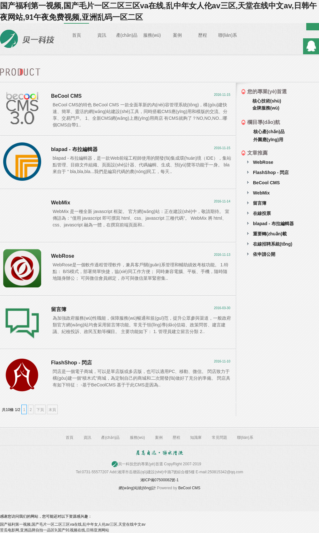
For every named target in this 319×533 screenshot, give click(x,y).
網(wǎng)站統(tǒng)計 (137, 488)
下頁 (40, 409)
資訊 (101, 35)
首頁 (76, 35)
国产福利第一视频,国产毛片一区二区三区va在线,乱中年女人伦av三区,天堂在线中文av (72, 524)
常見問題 (219, 437)
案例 (177, 35)
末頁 (52, 409)
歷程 (202, 35)
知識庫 (196, 437)
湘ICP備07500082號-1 (159, 480)
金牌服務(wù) (265, 107)
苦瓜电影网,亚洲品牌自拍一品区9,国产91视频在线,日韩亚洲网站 (54, 530)
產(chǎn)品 (127, 35)
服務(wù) (152, 35)
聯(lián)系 (227, 35)
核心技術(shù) (266, 100)
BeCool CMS (189, 488)
